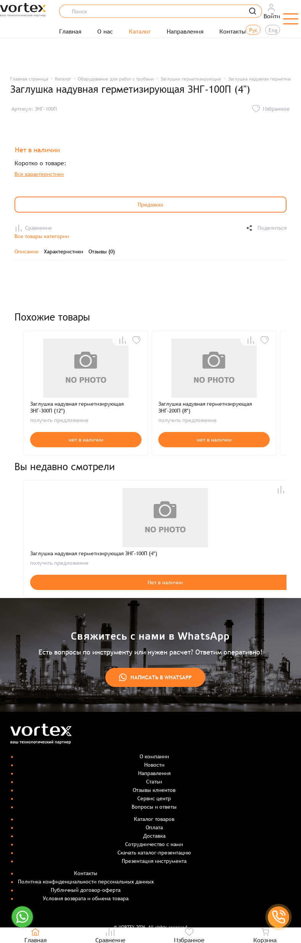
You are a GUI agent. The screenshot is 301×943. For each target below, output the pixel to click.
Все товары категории (41, 236)
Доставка (154, 836)
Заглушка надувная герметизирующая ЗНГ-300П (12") (77, 407)
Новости (154, 765)
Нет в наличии (165, 582)
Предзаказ (150, 204)
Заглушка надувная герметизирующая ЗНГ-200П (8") (205, 407)
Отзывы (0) (102, 251)
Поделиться (266, 228)
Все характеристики (39, 174)
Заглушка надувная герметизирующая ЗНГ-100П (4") (93, 553)
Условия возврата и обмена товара (86, 898)
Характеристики (63, 251)
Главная (70, 32)
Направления (185, 32)
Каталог (140, 32)
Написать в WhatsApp (155, 677)
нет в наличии (86, 440)
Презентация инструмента (154, 861)
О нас (105, 32)
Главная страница (29, 79)
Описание (26, 251)
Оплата (154, 827)
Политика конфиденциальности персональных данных (86, 882)
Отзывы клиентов (154, 790)
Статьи (154, 782)
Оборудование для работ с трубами (116, 79)
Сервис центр (154, 798)
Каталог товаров (154, 819)
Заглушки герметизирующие (191, 79)
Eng (273, 30)
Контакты (232, 32)
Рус (253, 30)
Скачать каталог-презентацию (154, 853)
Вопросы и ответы (154, 807)
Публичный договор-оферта (86, 890)
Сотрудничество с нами (154, 844)
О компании (154, 756)
